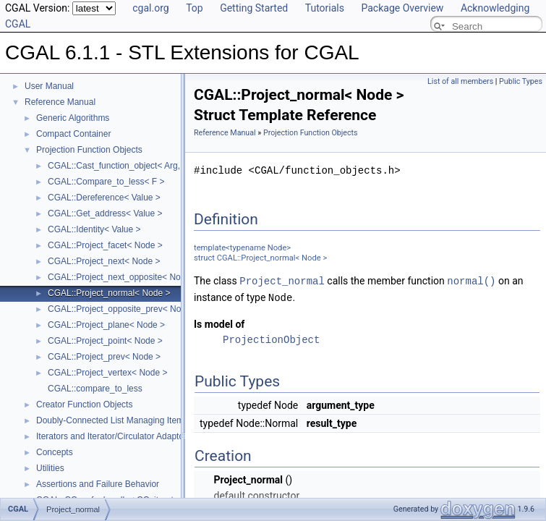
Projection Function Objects (89, 150)
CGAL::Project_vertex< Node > (107, 373)
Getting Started (254, 8)
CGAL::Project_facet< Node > (105, 245)
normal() (471, 280)
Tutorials (324, 8)
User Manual (49, 86)
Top (194, 8)
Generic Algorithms (72, 118)
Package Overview (402, 8)
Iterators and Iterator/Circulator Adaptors (113, 436)
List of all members (460, 81)
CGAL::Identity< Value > (94, 229)
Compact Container (73, 134)
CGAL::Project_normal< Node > (109, 293)
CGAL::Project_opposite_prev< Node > (123, 309)
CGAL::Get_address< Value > (105, 213)
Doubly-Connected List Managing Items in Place (128, 420)
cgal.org (150, 8)
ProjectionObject (271, 338)
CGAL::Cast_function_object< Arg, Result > (131, 166)
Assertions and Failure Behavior (97, 484)
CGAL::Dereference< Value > (104, 197)
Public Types (520, 81)
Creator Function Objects (84, 404)
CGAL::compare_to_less (95, 389)
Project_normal (282, 280)
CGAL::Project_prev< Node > (104, 357)
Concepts (54, 452)
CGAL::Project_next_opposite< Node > (122, 277)
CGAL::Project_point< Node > (105, 341)
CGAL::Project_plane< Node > (106, 325)
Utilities (50, 468)
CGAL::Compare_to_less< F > (106, 182)
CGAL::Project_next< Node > (104, 261)
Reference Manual (60, 102)
